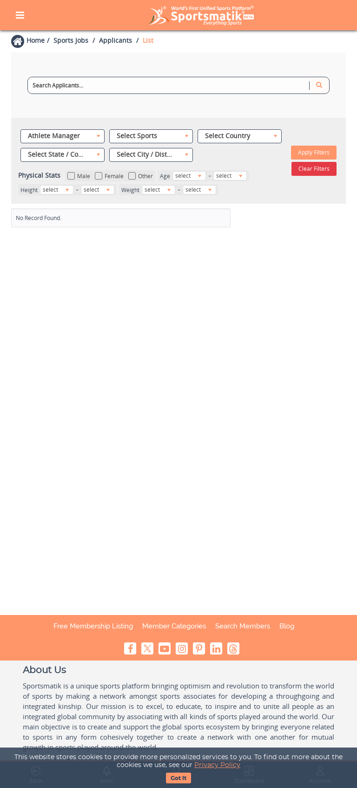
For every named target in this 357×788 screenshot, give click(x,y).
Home (35, 40)
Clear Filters (314, 169)
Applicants (115, 40)
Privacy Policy (217, 765)
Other (140, 176)
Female (109, 176)
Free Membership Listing (93, 626)
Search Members (242, 626)
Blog (286, 626)
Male (78, 176)
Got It (178, 778)
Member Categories (174, 626)
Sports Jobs (70, 40)
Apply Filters (314, 152)
